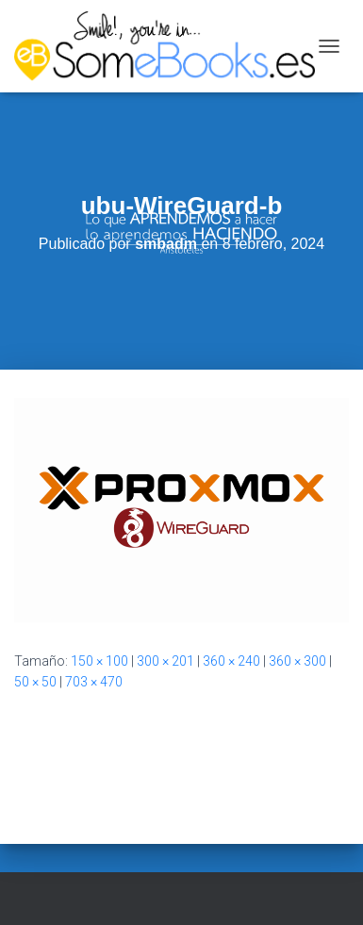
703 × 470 (94, 681)
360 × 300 (297, 661)
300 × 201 (165, 661)
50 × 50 (35, 681)
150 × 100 (99, 661)
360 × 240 (231, 661)
